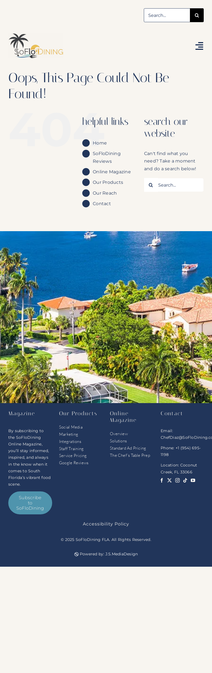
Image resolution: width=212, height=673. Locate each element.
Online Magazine (112, 171)
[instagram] (177, 480)
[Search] (197, 15)
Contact (102, 203)
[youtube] (193, 480)
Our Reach (105, 193)
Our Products (108, 182)
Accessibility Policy (106, 524)
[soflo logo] (35, 35)
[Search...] (167, 15)
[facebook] (162, 480)
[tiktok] (185, 480)
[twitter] (169, 480)
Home (100, 143)
